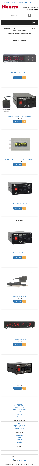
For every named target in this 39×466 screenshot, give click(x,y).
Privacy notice (19, 413)
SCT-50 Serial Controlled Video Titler (19, 383)
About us (19, 414)
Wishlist (19, 442)
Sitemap (19, 404)
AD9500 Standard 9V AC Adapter (19, 296)
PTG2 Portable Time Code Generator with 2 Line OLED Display (19, 159)
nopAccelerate (22, 460)
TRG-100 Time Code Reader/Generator (20, 72)
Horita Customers (19, 428)
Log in (13, 2)
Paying (19, 411)
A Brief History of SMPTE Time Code (19, 406)
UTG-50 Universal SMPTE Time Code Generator (19, 116)
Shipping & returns (19, 407)
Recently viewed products (19, 425)
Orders (19, 437)
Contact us (19, 416)
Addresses (19, 439)
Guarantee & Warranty (19, 409)
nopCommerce (23, 456)
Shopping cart (22, 2)
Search (19, 423)
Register (6, 2)
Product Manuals (19, 427)
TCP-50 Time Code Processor (20, 203)
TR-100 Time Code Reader (19, 339)
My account (19, 435)
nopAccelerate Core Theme (19, 459)
